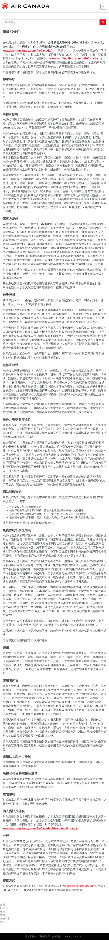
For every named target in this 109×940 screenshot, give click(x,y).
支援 (2, 915)
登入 (2, 922)
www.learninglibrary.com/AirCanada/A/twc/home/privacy (40, 828)
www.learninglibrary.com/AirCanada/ (27, 50)
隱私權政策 (44, 936)
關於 (2, 911)
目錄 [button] (4, 908)
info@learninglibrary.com (79, 885)
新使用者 (5, 918)
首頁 (2, 904)
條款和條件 (31, 936)
